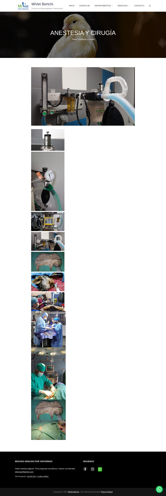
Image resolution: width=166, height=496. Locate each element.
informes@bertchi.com (24, 472)
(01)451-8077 (32, 476)
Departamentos (104, 6)
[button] (159, 489)
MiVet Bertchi (41, 4)
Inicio (72, 6)
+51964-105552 (42, 476)
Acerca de (84, 6)
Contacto (139, 6)
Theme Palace (107, 492)
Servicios (123, 6)
